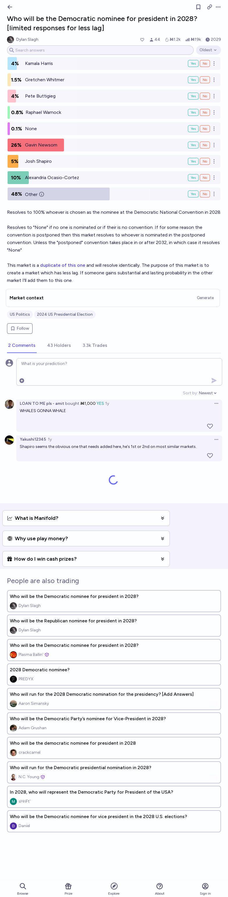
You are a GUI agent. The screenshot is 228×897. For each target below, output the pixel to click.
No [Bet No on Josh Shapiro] (205, 161)
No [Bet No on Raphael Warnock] (205, 112)
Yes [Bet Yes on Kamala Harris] (193, 63)
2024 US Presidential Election (65, 314)
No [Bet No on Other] (205, 194)
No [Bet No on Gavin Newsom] (205, 145)
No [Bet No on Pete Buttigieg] (205, 96)
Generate (205, 297)
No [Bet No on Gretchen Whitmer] (205, 80)
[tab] (22, 345)
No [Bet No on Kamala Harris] (205, 63)
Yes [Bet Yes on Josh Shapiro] (193, 161)
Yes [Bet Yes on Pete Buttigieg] (193, 96)
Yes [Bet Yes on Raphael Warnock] (193, 112)
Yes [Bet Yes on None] (193, 129)
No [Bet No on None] (205, 129)
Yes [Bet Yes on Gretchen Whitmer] (193, 80)
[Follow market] (198, 7)
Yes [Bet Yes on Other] (193, 194)
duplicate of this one (62, 265)
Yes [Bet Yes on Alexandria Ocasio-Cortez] (193, 178)
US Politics (20, 314)
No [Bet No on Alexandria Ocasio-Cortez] (205, 178)
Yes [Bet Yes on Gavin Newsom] (193, 145)
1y (107, 403)
